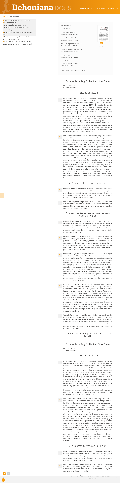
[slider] (3, 480)
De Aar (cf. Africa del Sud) (69, 63)
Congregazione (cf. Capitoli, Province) (73, 70)
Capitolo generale (67, 65)
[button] (85, 8)
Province (63, 68)
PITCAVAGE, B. (65, 29)
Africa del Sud (65, 61)
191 (69, 57)
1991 (69, 34)
